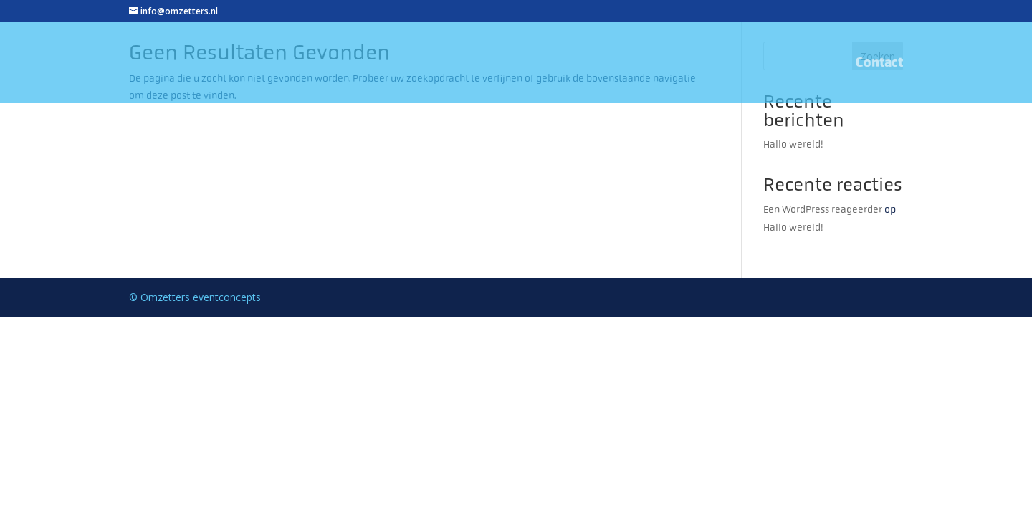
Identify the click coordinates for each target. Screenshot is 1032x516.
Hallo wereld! (793, 144)
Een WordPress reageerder (822, 209)
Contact (879, 63)
